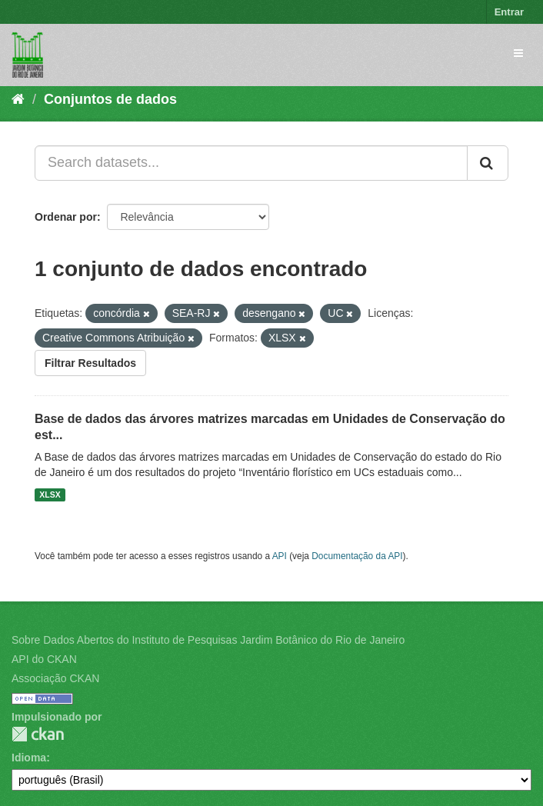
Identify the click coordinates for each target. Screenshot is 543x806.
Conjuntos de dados (110, 99)
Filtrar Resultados (90, 363)
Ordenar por (66, 217)
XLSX (49, 494)
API (279, 556)
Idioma (29, 757)
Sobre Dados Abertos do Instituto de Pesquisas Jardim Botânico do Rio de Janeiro (208, 640)
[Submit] (487, 163)
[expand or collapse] (518, 53)
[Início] (18, 99)
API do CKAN (44, 659)
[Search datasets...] (251, 163)
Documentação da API (356, 556)
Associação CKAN (55, 678)
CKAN (38, 734)
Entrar (509, 12)
